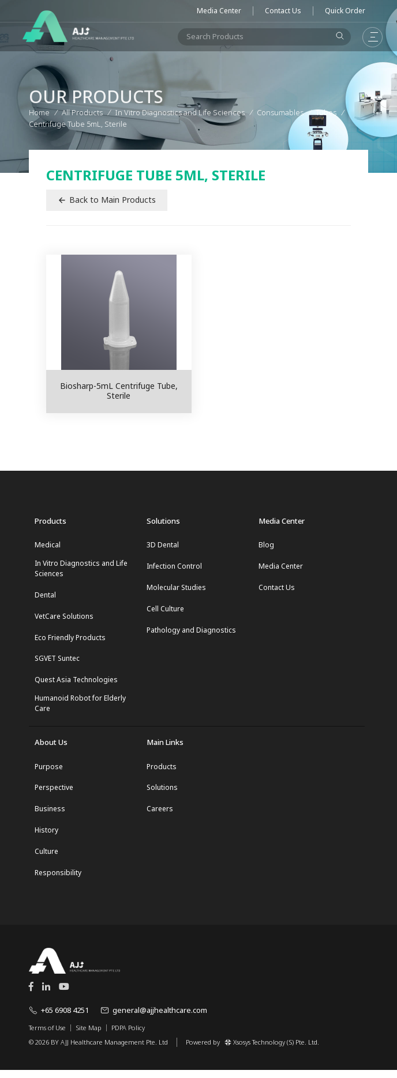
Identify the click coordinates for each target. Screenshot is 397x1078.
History (46, 837)
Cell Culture (165, 610)
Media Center (219, 11)
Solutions (162, 793)
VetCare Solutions (64, 618)
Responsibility (58, 881)
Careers (160, 815)
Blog (266, 545)
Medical (48, 545)
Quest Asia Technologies (76, 684)
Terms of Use (47, 1035)
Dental (45, 596)
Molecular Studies (176, 588)
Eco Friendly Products (70, 640)
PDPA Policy (128, 1035)
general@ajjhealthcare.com (153, 1018)
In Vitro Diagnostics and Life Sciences (81, 569)
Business (50, 815)
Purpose (49, 771)
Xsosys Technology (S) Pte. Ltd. (271, 1049)
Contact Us (283, 11)
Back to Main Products (107, 199)
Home (39, 112)
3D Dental (163, 545)
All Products (82, 112)
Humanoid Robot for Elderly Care (80, 708)
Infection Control (174, 567)
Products (162, 771)
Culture (46, 859)
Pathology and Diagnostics (191, 632)
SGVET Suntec (57, 662)
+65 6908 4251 (59, 1018)
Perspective (54, 793)
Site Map (89, 1035)
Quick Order (345, 11)
